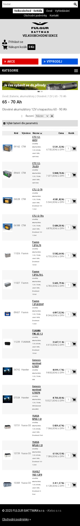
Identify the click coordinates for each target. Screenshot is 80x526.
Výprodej (54, 61)
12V (50, 96)
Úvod (49, 10)
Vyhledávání (62, 10)
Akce (11, 61)
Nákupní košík (18, 47)
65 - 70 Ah (60, 96)
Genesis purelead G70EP (36, 363)
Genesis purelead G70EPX (36, 389)
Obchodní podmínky (35, 15)
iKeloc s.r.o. (54, 510)
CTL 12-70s (38, 216)
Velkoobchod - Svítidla (28, 10)
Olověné (41, 96)
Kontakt (54, 15)
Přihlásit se (16, 42)
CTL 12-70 (37, 189)
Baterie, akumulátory (22, 96)
